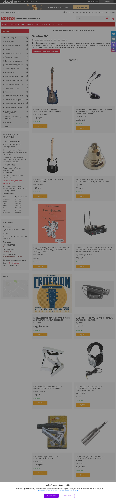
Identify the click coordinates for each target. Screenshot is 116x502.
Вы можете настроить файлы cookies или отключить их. (57, 491)
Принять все (51, 496)
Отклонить (68, 496)
